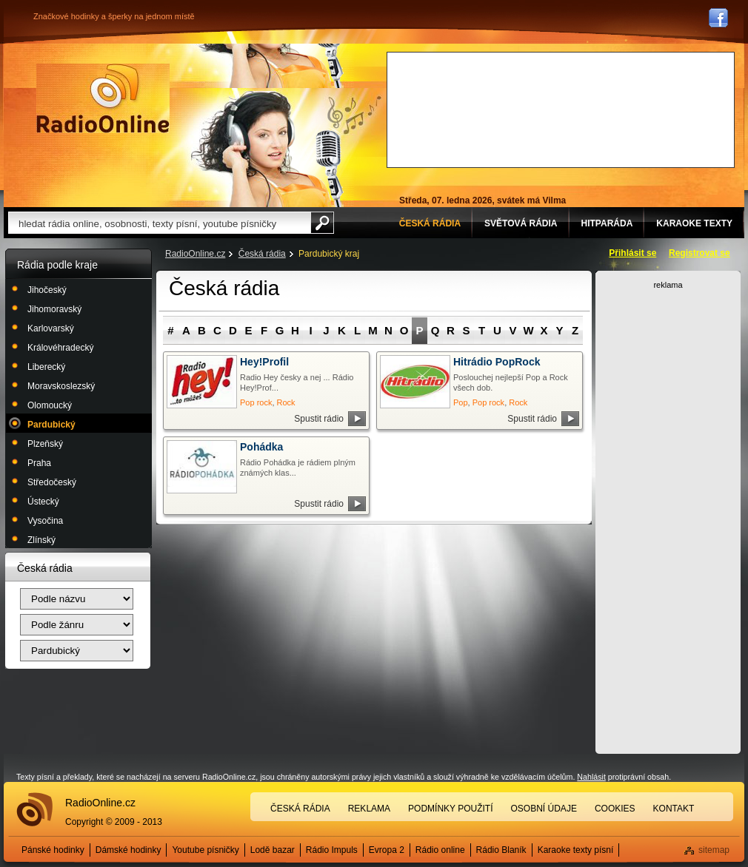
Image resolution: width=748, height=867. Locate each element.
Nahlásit (591, 776)
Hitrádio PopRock (496, 362)
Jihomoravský (54, 309)
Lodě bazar (272, 850)
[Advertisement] (457, 108)
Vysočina (45, 521)
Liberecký (46, 367)
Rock (286, 402)
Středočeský (51, 482)
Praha (39, 463)
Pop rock (256, 402)
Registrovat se (699, 253)
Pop (460, 402)
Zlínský (41, 540)
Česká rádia (262, 254)
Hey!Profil (264, 362)
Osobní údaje (544, 808)
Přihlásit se (632, 253)
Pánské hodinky (52, 850)
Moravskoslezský (61, 386)
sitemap (713, 850)
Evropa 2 (386, 850)
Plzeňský (45, 444)
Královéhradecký (60, 348)
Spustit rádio (319, 419)
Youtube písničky (205, 850)
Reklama (369, 808)
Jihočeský (47, 290)
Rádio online (440, 850)
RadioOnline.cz (195, 254)
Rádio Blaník (501, 850)
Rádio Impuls (332, 850)
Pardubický (51, 424)
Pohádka (261, 447)
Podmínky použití (450, 808)
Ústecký (43, 501)
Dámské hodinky (128, 850)
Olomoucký (49, 405)
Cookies (615, 808)
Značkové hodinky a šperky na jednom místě (114, 16)
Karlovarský (50, 328)
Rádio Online (103, 98)
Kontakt (674, 808)
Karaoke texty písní (576, 850)
